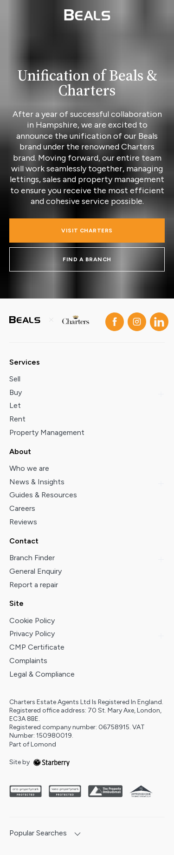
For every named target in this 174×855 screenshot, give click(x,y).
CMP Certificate (36, 647)
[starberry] (51, 762)
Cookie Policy (32, 620)
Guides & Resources (43, 494)
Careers (22, 508)
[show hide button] (77, 835)
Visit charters (87, 230)
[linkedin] (157, 319)
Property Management (46, 432)
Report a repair (33, 584)
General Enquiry (35, 571)
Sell (14, 378)
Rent (17, 418)
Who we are (29, 468)
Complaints (28, 660)
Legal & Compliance (42, 674)
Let (15, 405)
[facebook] (112, 319)
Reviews (23, 521)
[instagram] (135, 319)
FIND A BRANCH (87, 259)
